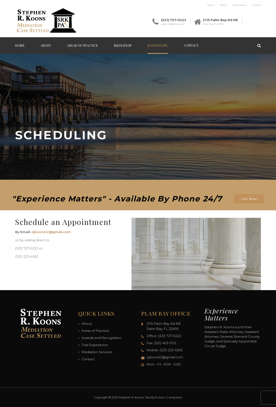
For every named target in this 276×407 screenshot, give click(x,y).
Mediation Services (97, 352)
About (223, 5)
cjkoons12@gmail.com (173, 24)
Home (210, 5)
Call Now (249, 199)
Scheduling (157, 45)
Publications (239, 5)
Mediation (123, 45)
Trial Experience (95, 345)
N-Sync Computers (168, 397)
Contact (256, 5)
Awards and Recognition (101, 338)
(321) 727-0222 (173, 20)
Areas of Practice (82, 45)
